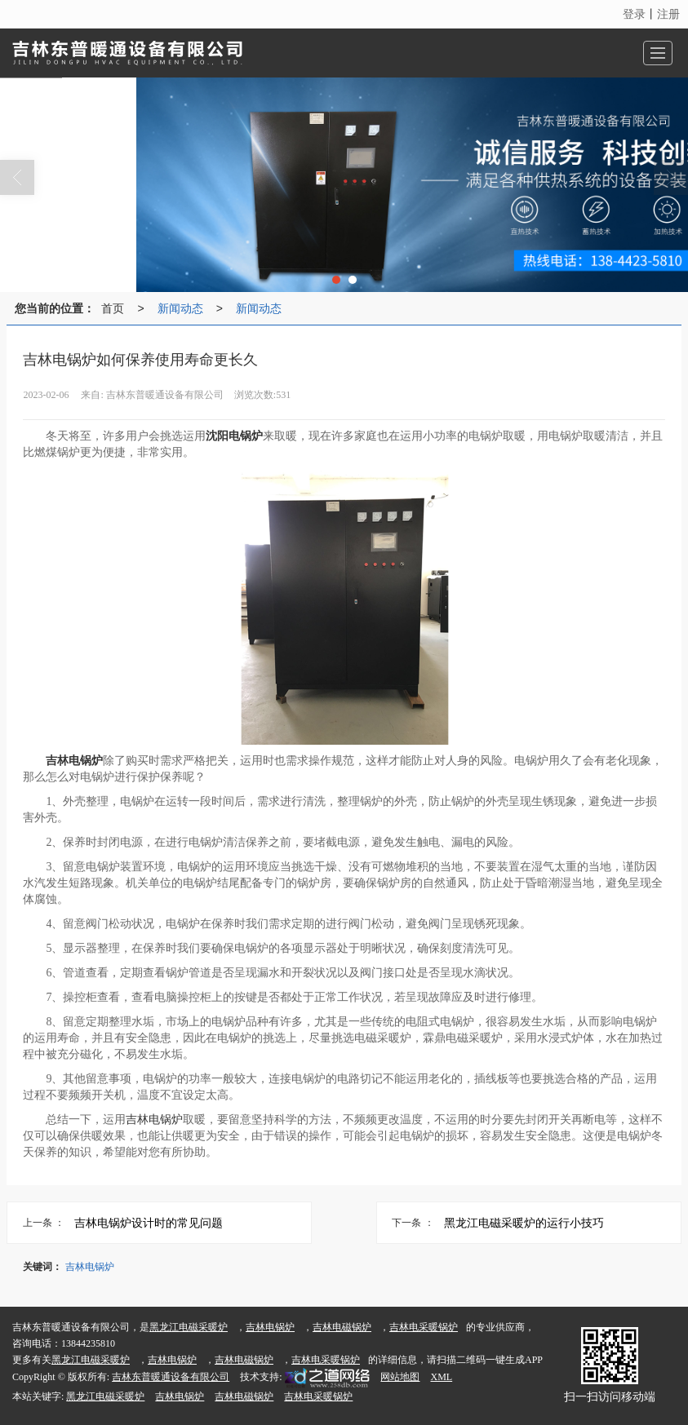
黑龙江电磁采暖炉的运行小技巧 (524, 1222)
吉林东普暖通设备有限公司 (170, 1377)
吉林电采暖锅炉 (423, 1327)
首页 (112, 308)
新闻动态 (180, 308)
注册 (668, 13)
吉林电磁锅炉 (342, 1327)
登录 (634, 13)
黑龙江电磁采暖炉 (188, 1327)
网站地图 (399, 1377)
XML (441, 1377)
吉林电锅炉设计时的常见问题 (148, 1222)
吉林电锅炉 (154, 1119)
